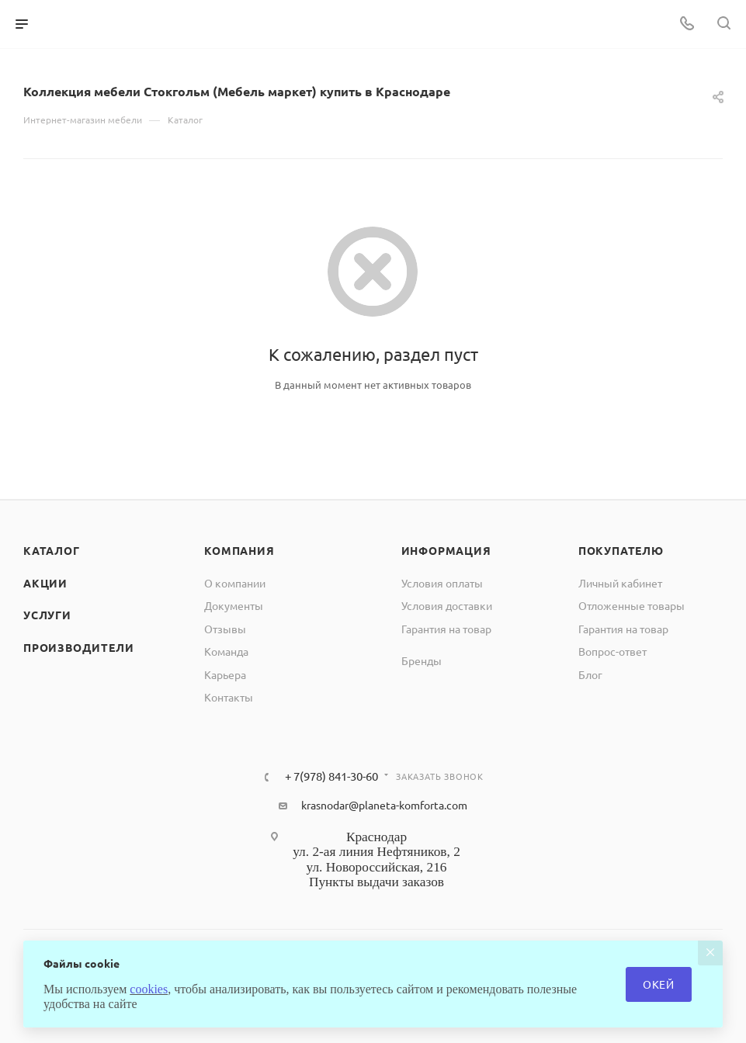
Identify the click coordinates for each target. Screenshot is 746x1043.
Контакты (228, 697)
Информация (446, 550)
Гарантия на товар (446, 629)
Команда (226, 651)
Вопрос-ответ (612, 651)
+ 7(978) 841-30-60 (331, 776)
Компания (239, 550)
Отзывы (225, 629)
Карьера (225, 674)
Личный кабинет (620, 583)
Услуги (47, 615)
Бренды (421, 660)
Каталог (51, 550)
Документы (233, 605)
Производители (78, 647)
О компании (234, 583)
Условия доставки (446, 605)
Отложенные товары (631, 605)
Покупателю (621, 550)
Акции (45, 583)
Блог (590, 674)
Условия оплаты (442, 583)
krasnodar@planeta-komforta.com (384, 805)
